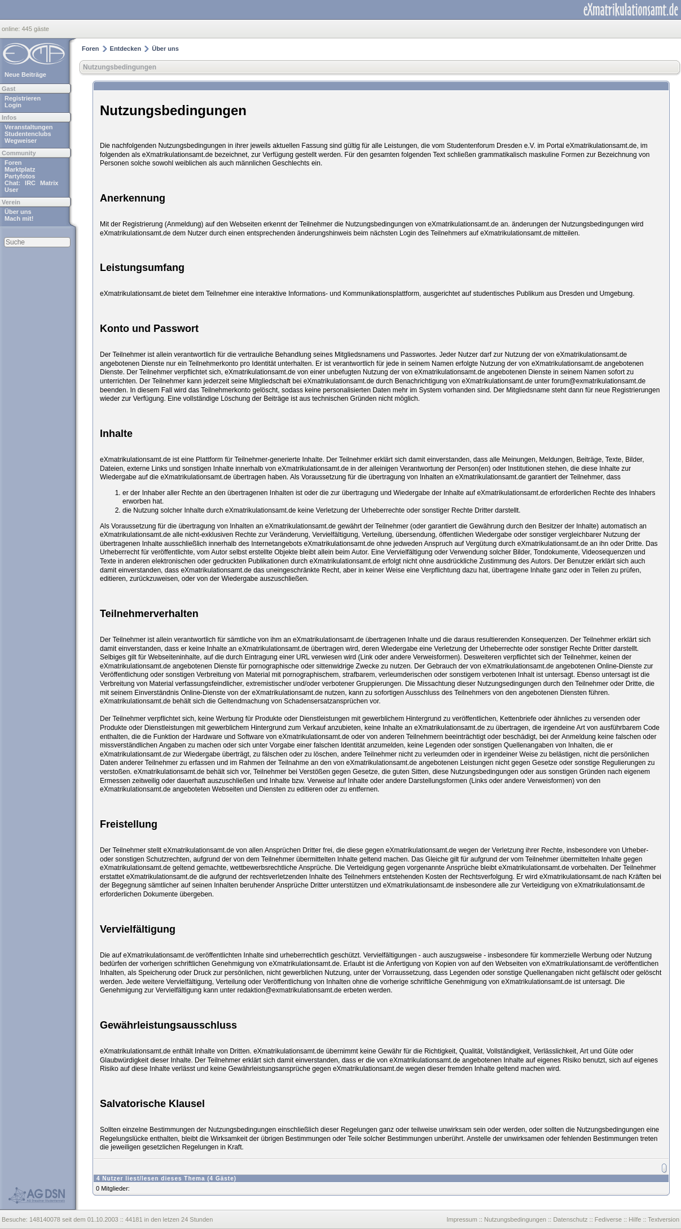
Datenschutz (570, 1219)
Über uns (18, 211)
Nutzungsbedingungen (119, 67)
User (11, 189)
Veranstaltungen (29, 127)
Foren (13, 162)
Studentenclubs (28, 133)
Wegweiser (21, 140)
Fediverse (608, 1219)
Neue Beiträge (25, 74)
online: (11, 28)
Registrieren (23, 98)
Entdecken (126, 48)
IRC (30, 183)
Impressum (461, 1219)
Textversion (663, 1219)
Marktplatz (20, 169)
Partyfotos (20, 176)
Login (13, 105)
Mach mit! (19, 218)
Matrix (49, 183)
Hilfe (635, 1219)
